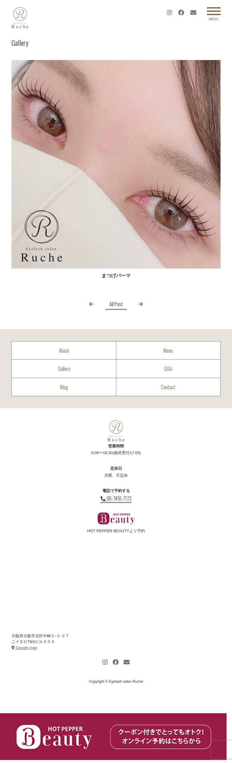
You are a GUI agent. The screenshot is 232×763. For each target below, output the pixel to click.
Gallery (64, 368)
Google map (24, 647)
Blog (64, 387)
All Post (116, 304)
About (64, 350)
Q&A (168, 368)
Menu (168, 350)
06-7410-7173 (116, 498)
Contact (168, 387)
